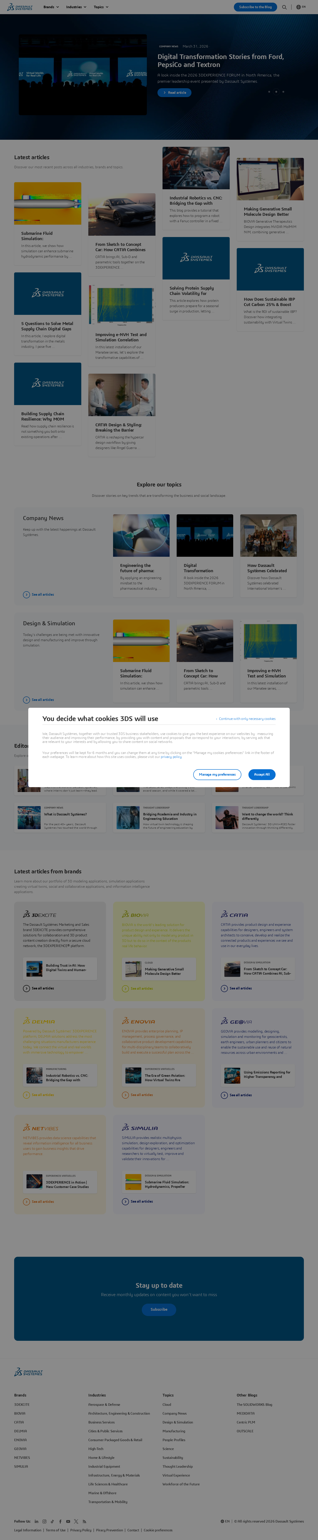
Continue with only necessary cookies (247, 719)
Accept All (262, 774)
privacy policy (171, 757)
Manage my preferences (217, 774)
